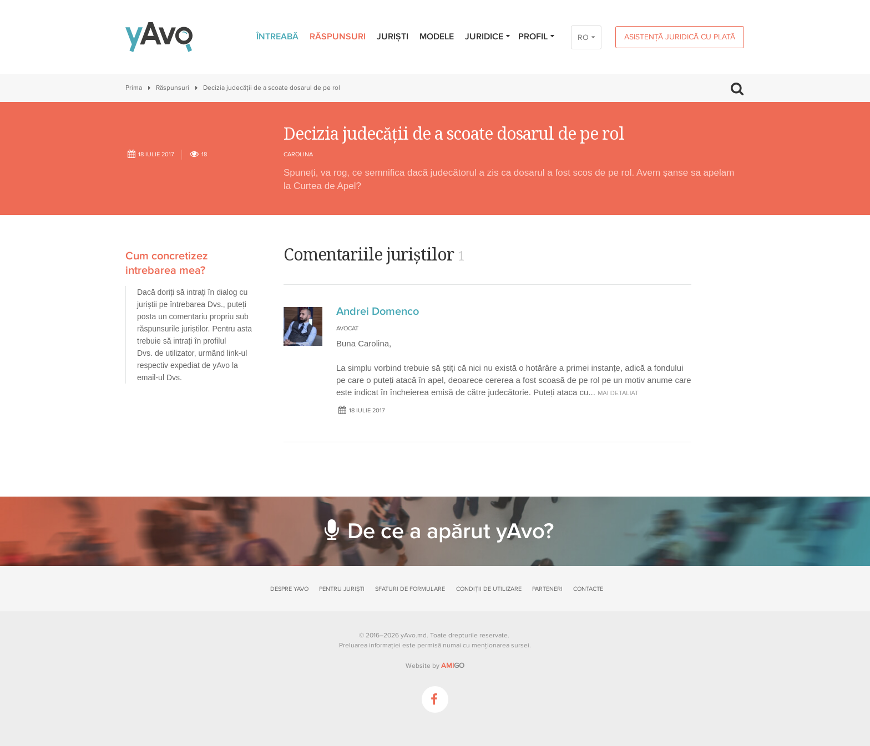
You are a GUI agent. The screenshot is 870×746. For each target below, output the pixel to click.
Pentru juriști (342, 588)
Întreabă (277, 36)
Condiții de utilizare (489, 588)
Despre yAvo (289, 588)
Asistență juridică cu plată (679, 37)
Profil (536, 36)
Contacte (588, 588)
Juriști (392, 36)
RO (583, 37)
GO (452, 665)
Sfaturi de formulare (410, 588)
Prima (133, 88)
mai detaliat (618, 393)
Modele (436, 36)
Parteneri (547, 588)
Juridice (488, 36)
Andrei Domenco (377, 311)
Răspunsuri (338, 36)
